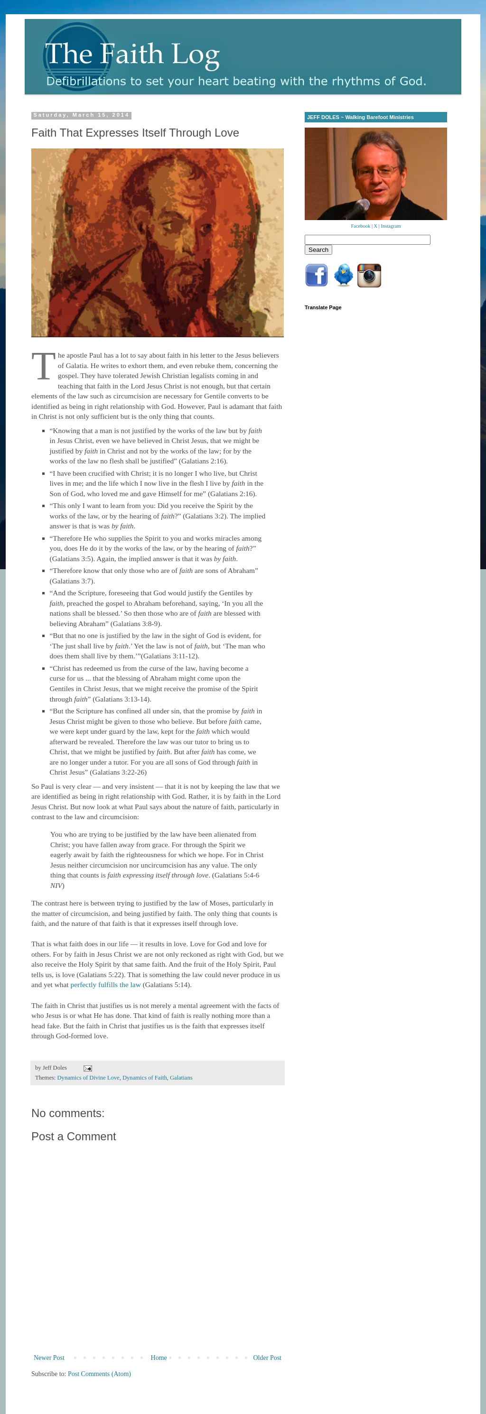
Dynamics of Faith (144, 1077)
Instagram (391, 226)
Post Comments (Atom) (99, 1373)
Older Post (267, 1357)
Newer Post (49, 1357)
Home (159, 1357)
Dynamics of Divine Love (88, 1077)
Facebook (360, 226)
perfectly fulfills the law (105, 984)
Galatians (181, 1077)
